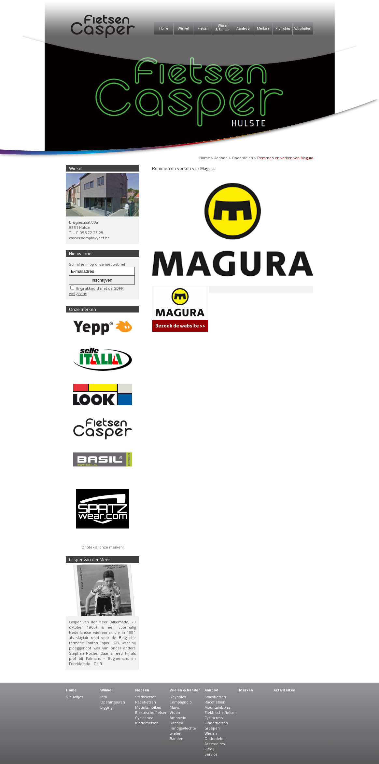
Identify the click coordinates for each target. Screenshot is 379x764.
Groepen (212, 728)
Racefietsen (145, 702)
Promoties (282, 28)
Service (211, 754)
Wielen (210, 733)
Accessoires (214, 744)
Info (103, 697)
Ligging (106, 707)
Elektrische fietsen (151, 712)
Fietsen (203, 28)
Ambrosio (178, 718)
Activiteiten (302, 28)
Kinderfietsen (147, 723)
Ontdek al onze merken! (102, 547)
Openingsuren (112, 702)
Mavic (175, 707)
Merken (263, 28)
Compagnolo (181, 702)
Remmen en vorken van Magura (285, 158)
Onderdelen (242, 158)
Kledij (209, 749)
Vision (175, 712)
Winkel (183, 28)
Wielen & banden (185, 690)
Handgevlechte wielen (183, 730)
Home (163, 28)
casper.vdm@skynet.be (89, 238)
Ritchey (176, 723)
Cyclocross (144, 718)
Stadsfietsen (146, 697)
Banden (176, 738)
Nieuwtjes (74, 697)
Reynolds (178, 697)
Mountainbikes (148, 707)
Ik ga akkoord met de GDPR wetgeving (96, 291)
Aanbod (243, 28)
